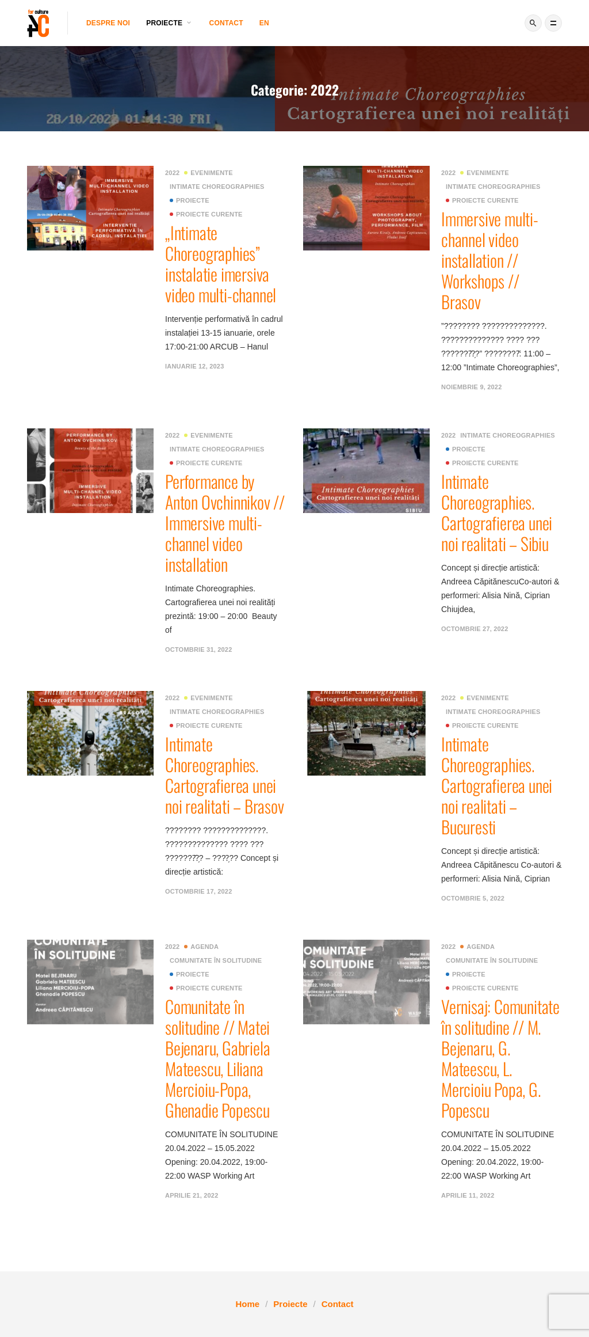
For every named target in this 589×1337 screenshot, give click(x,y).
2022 (172, 172)
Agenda (201, 946)
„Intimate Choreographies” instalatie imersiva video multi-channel (220, 263)
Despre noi (108, 23)
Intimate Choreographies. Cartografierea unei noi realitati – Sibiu (496, 512)
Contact (226, 23)
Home (247, 1304)
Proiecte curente (206, 214)
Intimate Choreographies (217, 186)
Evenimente (208, 172)
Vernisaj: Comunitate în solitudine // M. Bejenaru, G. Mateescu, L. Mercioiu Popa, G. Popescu (500, 1058)
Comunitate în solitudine (216, 960)
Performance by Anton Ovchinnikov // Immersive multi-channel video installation (225, 522)
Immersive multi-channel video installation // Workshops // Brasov (489, 260)
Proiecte (189, 200)
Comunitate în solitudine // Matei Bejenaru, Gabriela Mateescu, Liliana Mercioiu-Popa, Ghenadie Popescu (217, 1058)
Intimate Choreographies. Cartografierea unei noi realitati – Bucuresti (496, 785)
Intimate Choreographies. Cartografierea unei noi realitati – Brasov (224, 775)
